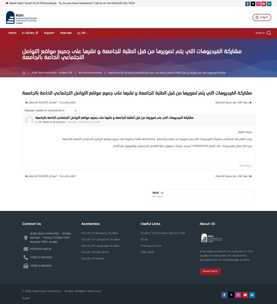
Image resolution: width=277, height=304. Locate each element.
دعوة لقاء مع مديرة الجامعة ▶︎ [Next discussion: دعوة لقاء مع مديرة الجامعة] (233, 102)
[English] (83, 33)
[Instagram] (258, 4)
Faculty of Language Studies (100, 246)
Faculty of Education (95, 252)
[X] (253, 4)
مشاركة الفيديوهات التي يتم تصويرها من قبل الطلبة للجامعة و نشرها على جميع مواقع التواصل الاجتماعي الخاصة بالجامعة (166, 73)
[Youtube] (263, 4)
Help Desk (147, 252)
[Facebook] (247, 4)
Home (24, 73)
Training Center (151, 246)
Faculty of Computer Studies (100, 239)
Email (144, 239)
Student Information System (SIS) (163, 233)
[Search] (262, 33)
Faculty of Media (92, 258)
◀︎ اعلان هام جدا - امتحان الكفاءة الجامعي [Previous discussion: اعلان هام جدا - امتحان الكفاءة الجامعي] (50, 102)
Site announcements (90, 73)
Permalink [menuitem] (245, 166)
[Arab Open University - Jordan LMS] (21, 17)
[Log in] (262, 17)
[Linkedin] (269, 4)
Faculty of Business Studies (99, 233)
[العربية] (26, 298)
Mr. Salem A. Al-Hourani (52, 122)
